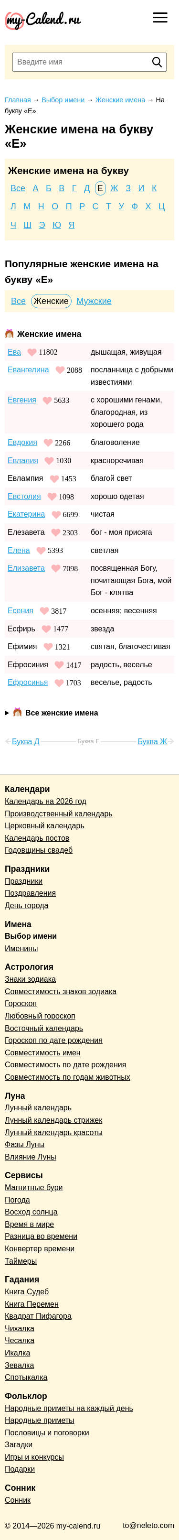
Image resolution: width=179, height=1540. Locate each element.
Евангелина (28, 370)
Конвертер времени (39, 1249)
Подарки (20, 1469)
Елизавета (26, 568)
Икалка (17, 1353)
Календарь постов (37, 838)
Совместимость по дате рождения (65, 1065)
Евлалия (23, 460)
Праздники (23, 881)
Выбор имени (31, 936)
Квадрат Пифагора (38, 1316)
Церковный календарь (44, 826)
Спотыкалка (26, 1377)
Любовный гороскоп (40, 1016)
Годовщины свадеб (39, 850)
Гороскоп (21, 1003)
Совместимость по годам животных (67, 1077)
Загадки (18, 1445)
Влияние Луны (30, 1157)
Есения (20, 611)
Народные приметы (39, 1420)
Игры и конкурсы (34, 1457)
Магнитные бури (34, 1187)
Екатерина (26, 514)
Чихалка (19, 1328)
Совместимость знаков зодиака (60, 991)
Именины (21, 948)
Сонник (18, 1500)
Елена (19, 550)
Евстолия (24, 496)
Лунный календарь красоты (54, 1132)
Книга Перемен (32, 1304)
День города (26, 905)
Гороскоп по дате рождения (54, 1040)
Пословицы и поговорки (47, 1433)
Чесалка (19, 1340)
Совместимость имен (43, 1053)
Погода (17, 1200)
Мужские (93, 301)
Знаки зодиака (30, 979)
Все (18, 188)
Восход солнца (31, 1212)
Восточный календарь (44, 1028)
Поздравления (30, 893)
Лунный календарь (38, 1108)
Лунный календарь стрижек (53, 1120)
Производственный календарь (59, 814)
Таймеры (21, 1261)
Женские (51, 301)
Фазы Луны (24, 1144)
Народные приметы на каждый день (69, 1408)
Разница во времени (41, 1236)
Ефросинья (28, 682)
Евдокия (22, 442)
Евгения (22, 400)
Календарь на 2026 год (45, 801)
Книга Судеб (27, 1292)
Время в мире (29, 1224)
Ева (14, 352)
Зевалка (19, 1365)
